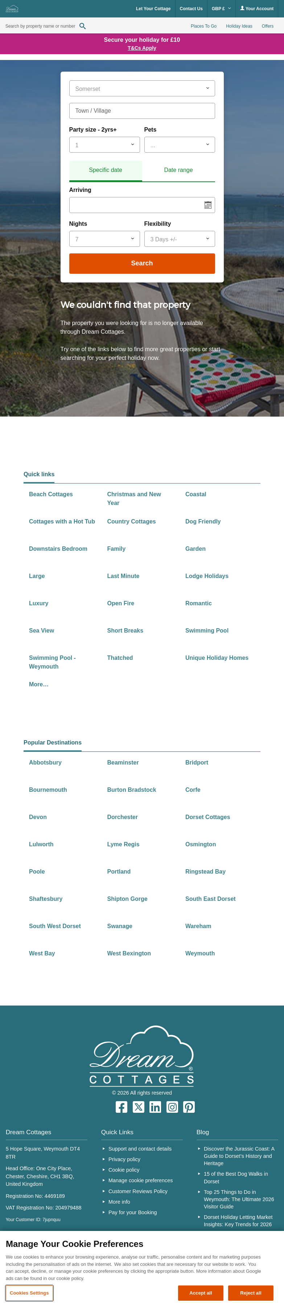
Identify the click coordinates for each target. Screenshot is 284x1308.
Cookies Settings (29, 1293)
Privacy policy (124, 1159)
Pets (150, 130)
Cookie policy (124, 1170)
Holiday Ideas (239, 26)
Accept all (200, 1293)
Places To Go (204, 26)
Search (142, 263)
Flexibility (157, 224)
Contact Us (191, 8)
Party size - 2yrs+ (93, 130)
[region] (142, 1269)
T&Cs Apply (142, 48)
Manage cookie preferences (140, 1180)
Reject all (250, 1293)
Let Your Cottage (153, 8)
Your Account (256, 8)
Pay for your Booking (132, 1212)
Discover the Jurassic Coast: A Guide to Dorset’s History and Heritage (239, 1156)
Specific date (105, 170)
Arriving (80, 190)
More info (119, 1202)
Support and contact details (140, 1149)
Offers (267, 26)
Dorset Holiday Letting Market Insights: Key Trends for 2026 (238, 1220)
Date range (178, 170)
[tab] (105, 171)
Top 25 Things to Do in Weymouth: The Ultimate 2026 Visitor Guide (239, 1199)
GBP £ (221, 8)
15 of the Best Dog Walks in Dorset (236, 1177)
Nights (78, 224)
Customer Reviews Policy (138, 1191)
